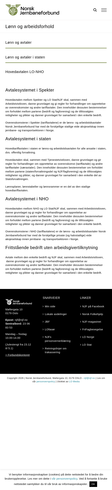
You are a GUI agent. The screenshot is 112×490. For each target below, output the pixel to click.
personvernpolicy (46, 381)
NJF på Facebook (93, 306)
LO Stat (87, 344)
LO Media (74, 381)
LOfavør (50, 329)
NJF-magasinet (91, 321)
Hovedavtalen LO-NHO (24, 72)
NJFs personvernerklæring (56, 338)
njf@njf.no (21, 319)
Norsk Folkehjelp (92, 314)
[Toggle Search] (95, 10)
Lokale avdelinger (56, 314)
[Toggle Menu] (104, 10)
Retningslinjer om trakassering (55, 350)
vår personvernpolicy (64, 478)
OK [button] (93, 484)
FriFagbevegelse (92, 329)
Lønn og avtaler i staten (25, 57)
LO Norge (88, 336)
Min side (50, 306)
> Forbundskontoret (17, 354)
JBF (47, 321)
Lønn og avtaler (18, 42)
